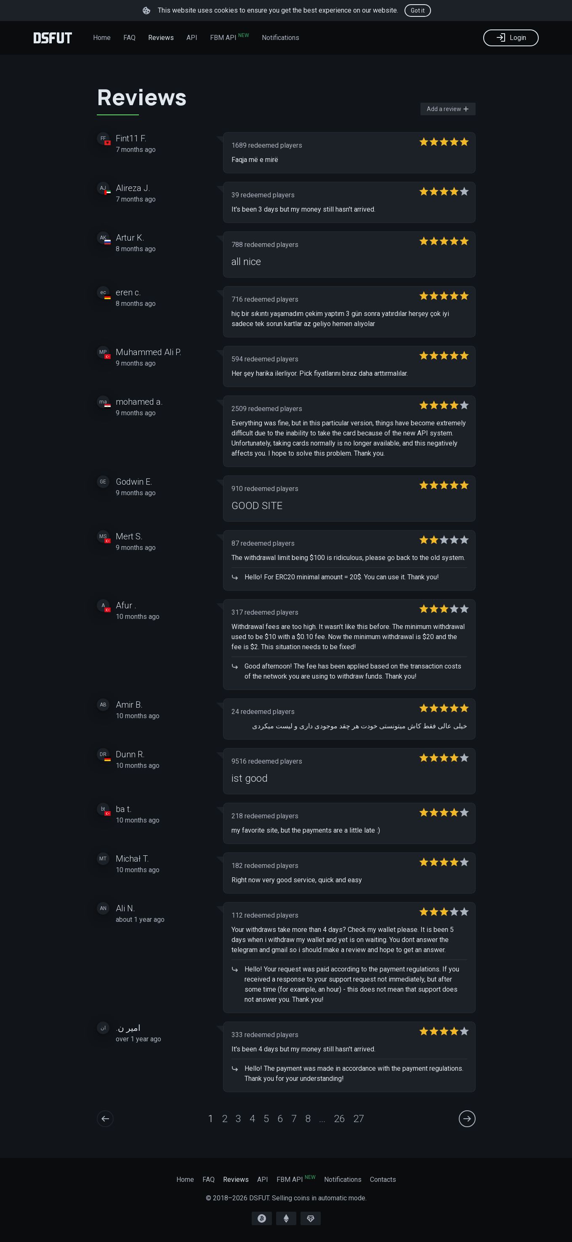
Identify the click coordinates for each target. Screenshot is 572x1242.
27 (358, 1119)
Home (102, 38)
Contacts (383, 1180)
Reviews (161, 38)
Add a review (448, 109)
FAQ (129, 38)
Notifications (280, 38)
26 (339, 1119)
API (191, 38)
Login (511, 37)
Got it (418, 10)
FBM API (229, 37)
